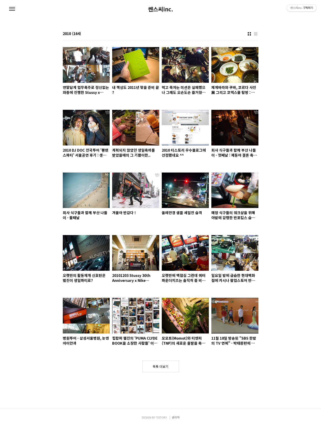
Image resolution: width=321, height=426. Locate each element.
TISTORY (161, 417)
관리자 (175, 417)
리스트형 (255, 34)
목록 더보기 (160, 366)
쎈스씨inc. (160, 9)
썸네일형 (249, 34)
